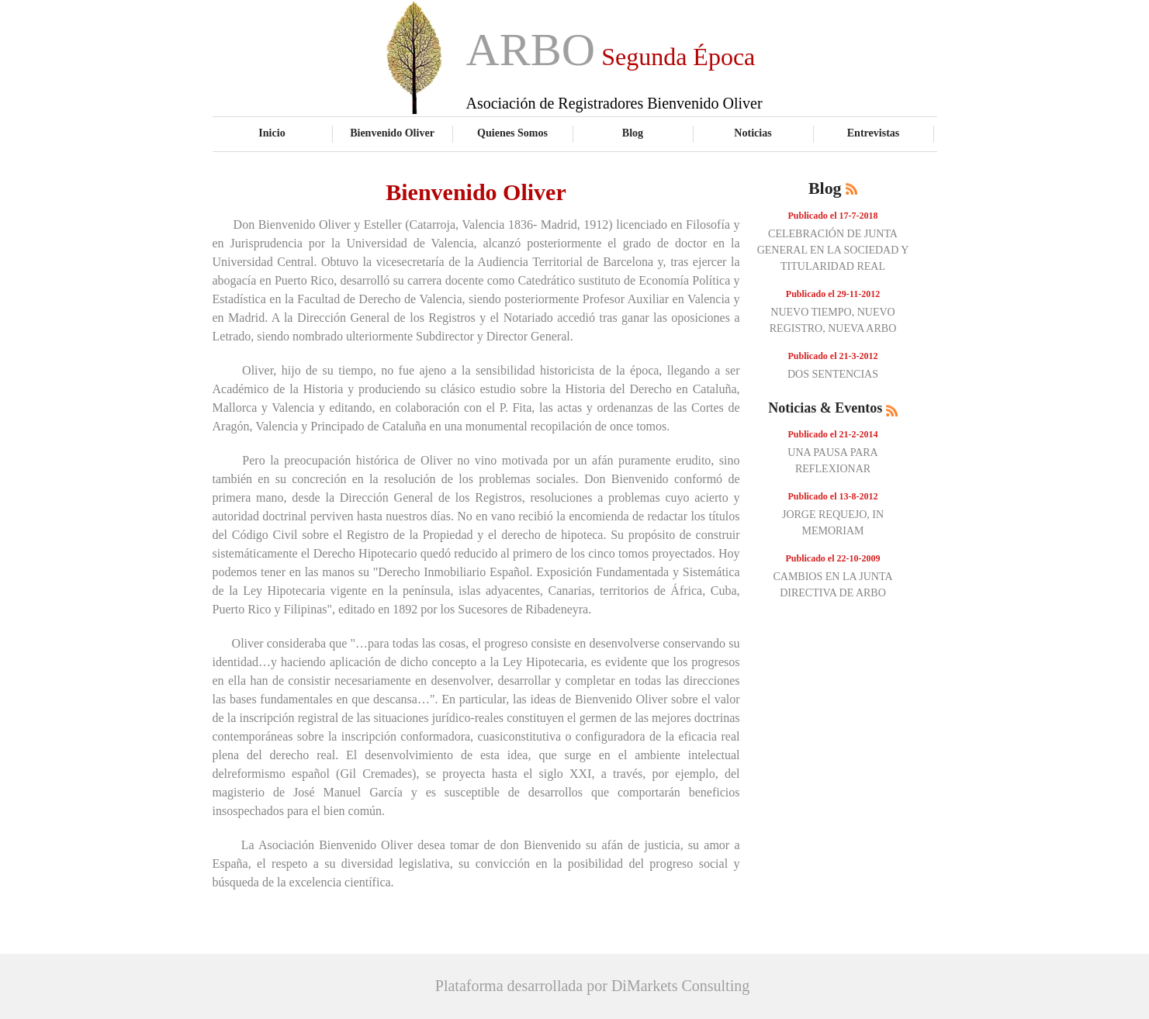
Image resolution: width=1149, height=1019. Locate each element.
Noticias (752, 132)
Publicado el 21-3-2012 (833, 356)
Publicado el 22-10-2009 (833, 558)
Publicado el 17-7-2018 (833, 215)
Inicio (271, 132)
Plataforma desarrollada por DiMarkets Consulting (592, 985)
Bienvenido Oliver (392, 132)
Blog (632, 132)
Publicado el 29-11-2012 (833, 293)
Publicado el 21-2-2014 (833, 434)
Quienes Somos (512, 132)
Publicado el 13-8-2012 (833, 496)
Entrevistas (873, 132)
